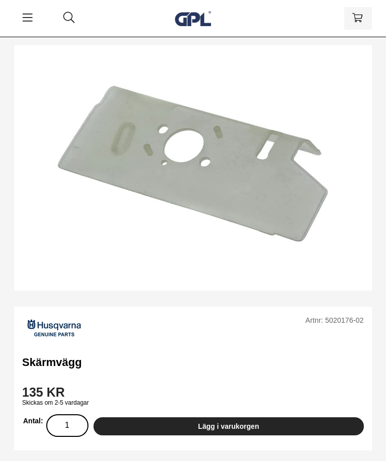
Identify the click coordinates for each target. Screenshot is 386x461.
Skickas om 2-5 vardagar (55, 402)
